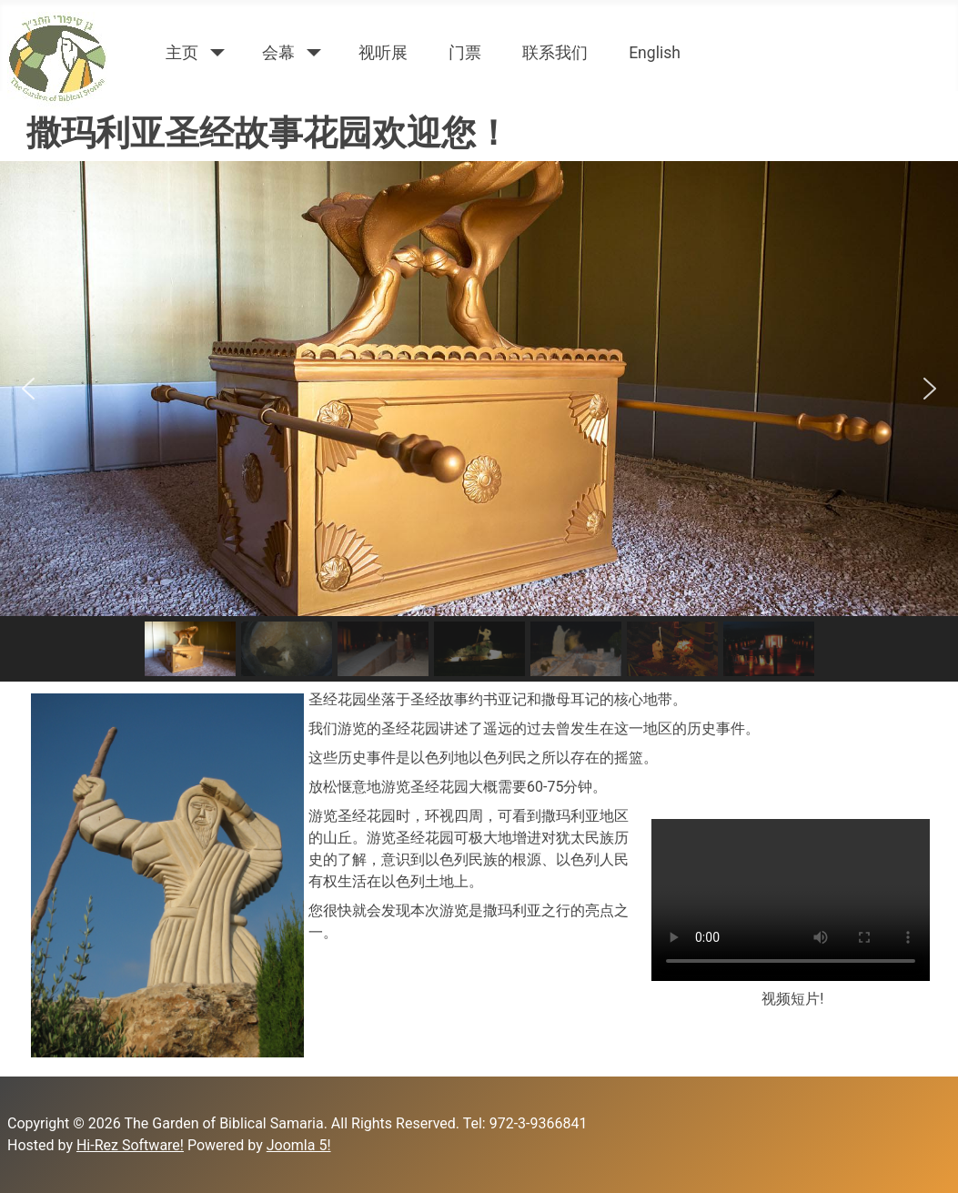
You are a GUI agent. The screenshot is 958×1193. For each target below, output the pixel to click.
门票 (465, 53)
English (655, 53)
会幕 (278, 53)
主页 (182, 53)
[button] (28, 388)
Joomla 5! (299, 1145)
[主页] (214, 52)
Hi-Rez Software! (130, 1145)
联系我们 (555, 53)
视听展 (383, 53)
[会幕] (310, 52)
